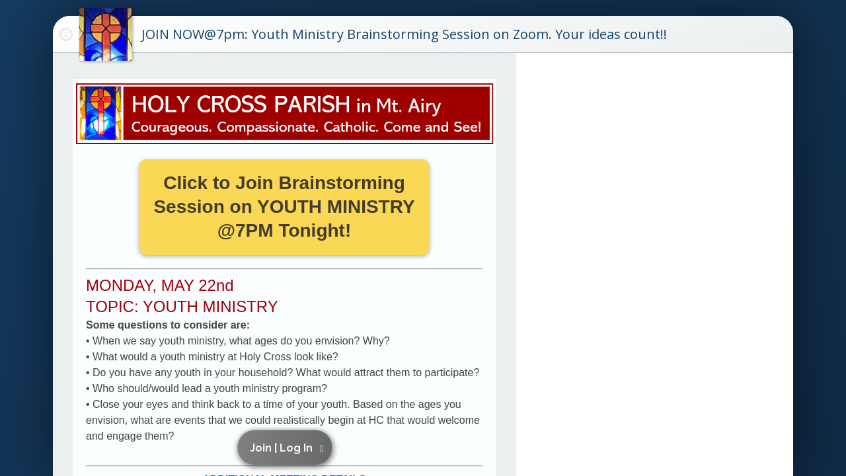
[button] (287, 447)
